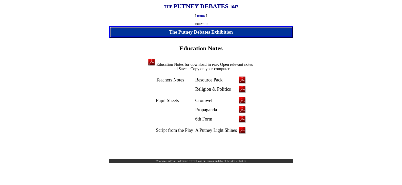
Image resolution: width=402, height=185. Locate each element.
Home (201, 15)
